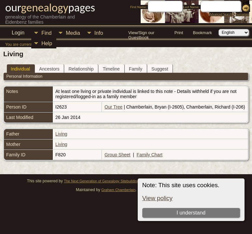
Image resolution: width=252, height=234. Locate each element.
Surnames (242, 14)
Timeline (111, 69)
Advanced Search (220, 14)
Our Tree (113, 107)
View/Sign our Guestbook (141, 33)
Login (18, 32)
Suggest (159, 69)
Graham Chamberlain (118, 190)
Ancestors (49, 69)
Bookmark (202, 32)
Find (46, 33)
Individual (20, 69)
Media (73, 33)
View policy (157, 198)
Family (135, 69)
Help (46, 43)
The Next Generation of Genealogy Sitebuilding (101, 181)
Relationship (80, 69)
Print (179, 32)
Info (98, 33)
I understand (190, 212)
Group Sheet (117, 154)
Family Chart (149, 154)
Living (61, 133)
